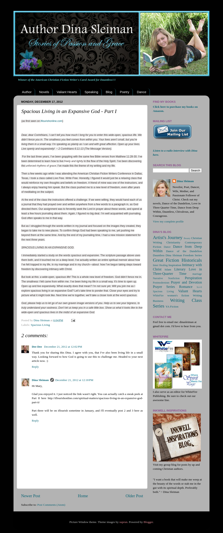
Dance (141, 92)
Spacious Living (40, 324)
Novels (44, 92)
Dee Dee (37, 346)
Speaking (91, 92)
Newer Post (30, 496)
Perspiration (193, 278)
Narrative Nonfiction (166, 278)
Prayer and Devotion (186, 282)
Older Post (134, 496)
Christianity (173, 242)
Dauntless (158, 255)
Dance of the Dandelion (184, 251)
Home (83, 496)
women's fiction (178, 295)
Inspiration (174, 265)
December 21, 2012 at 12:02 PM (63, 346)
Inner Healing (160, 265)
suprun (123, 522)
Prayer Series (164, 287)
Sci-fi (199, 287)
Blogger (148, 522)
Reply (35, 366)
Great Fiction (166, 260)
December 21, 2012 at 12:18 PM (74, 380)
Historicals (191, 260)
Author (27, 92)
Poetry (124, 92)
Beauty (187, 238)
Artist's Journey (167, 237)
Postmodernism (161, 282)
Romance (186, 287)
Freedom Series (192, 255)
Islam (168, 269)
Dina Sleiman (40, 380)
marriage (197, 273)
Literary (180, 269)
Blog (109, 92)
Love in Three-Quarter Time (177, 271)
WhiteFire (158, 295)
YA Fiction (172, 306)
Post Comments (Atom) (51, 504)
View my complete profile (168, 221)
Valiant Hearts (67, 92)
